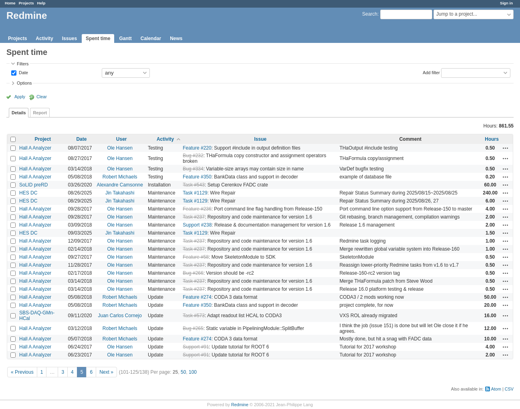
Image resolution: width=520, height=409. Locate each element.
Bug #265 (193, 328)
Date (23, 72)
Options (24, 83)
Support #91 (196, 347)
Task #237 (194, 217)
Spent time (98, 38)
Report (40, 112)
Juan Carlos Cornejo (120, 315)
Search (369, 14)
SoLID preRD (33, 185)
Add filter (431, 72)
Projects (26, 3)
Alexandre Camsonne (120, 185)
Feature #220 (197, 148)
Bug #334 (193, 169)
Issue (260, 139)
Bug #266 (193, 273)
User (121, 139)
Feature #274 (197, 297)
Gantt (125, 38)
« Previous (22, 372)
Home (10, 3)
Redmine (239, 404)
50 (183, 372)
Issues (69, 38)
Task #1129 (195, 193)
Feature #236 (197, 209)
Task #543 (194, 185)
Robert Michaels (120, 177)
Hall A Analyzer (35, 148)
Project (42, 139)
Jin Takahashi (120, 193)
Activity (44, 38)
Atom (496, 389)
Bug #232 (193, 155)
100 (193, 372)
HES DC (28, 193)
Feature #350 (197, 177)
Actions (505, 148)
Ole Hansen (120, 148)
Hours (492, 139)
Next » (106, 372)
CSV (509, 389)
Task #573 (194, 315)
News (176, 38)
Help (41, 3)
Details (19, 112)
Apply (19, 96)
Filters (22, 63)
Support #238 (197, 225)
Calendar (151, 38)
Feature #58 (196, 257)
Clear (41, 96)
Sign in (506, 3)
